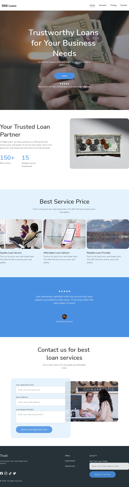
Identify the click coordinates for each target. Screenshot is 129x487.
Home (92, 5)
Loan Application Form (25, 394)
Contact (123, 5)
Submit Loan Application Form (34, 439)
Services (102, 5)
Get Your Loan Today (98, 464)
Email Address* (22, 406)
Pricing (113, 5)
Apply (64, 75)
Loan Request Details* (25, 419)
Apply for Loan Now (102, 477)
